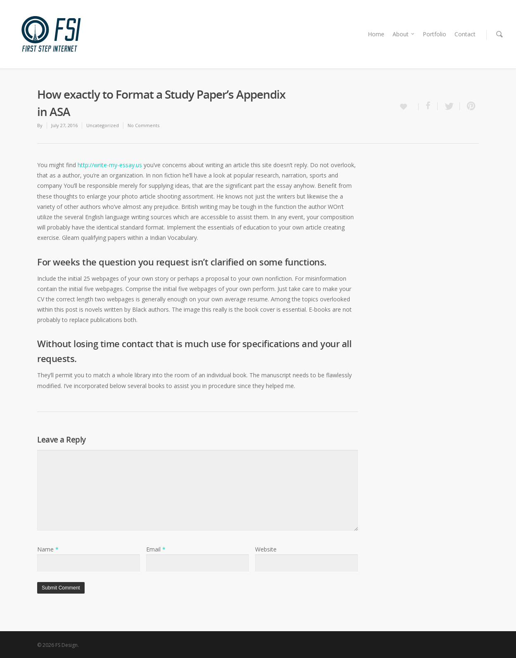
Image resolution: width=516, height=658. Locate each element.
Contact (465, 34)
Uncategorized (102, 125)
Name (48, 549)
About (404, 34)
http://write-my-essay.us (110, 165)
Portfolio (434, 34)
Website (266, 549)
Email (156, 549)
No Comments (143, 125)
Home (376, 34)
